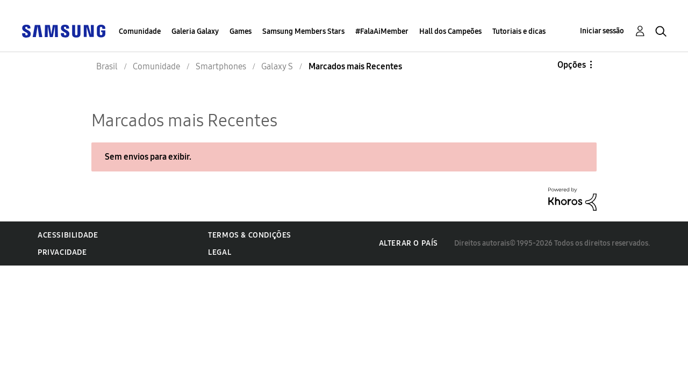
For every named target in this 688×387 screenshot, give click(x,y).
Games (241, 31)
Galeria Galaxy (195, 31)
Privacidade (62, 252)
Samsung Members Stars (303, 31)
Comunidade (140, 31)
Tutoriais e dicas (519, 31)
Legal (219, 252)
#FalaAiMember (381, 31)
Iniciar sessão (602, 30)
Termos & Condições (249, 235)
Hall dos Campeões (450, 31)
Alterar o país (408, 243)
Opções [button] (571, 65)
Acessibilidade (68, 235)
